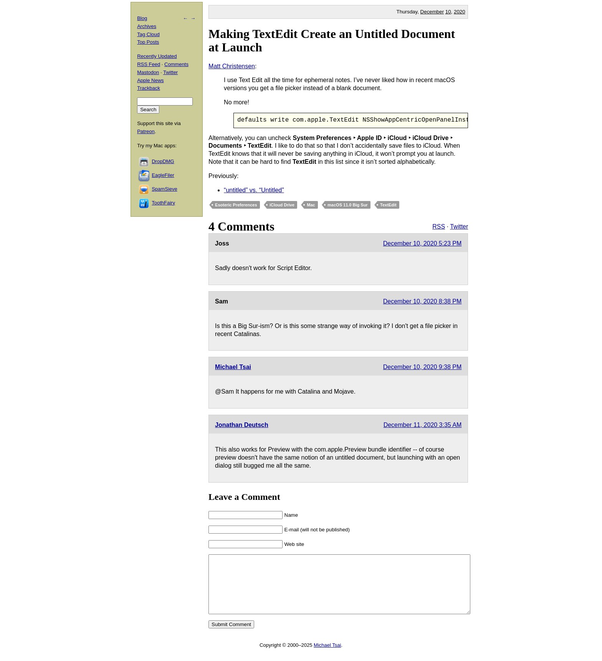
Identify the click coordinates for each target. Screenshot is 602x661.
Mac (311, 205)
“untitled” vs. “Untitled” (254, 190)
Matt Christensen (231, 66)
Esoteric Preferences (236, 205)
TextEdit (388, 205)
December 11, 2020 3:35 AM (423, 425)
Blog (142, 18)
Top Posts (148, 42)
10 (448, 12)
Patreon (146, 131)
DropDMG (163, 161)
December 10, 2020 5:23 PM (422, 243)
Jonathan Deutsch (241, 425)
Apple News (150, 80)
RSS (438, 226)
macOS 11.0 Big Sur (347, 205)
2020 (459, 12)
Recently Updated (157, 56)
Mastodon (148, 72)
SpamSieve (164, 189)
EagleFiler (163, 175)
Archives (146, 26)
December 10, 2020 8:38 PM (422, 301)
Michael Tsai (233, 367)
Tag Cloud (148, 34)
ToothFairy (163, 203)
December (432, 12)
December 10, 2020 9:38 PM (422, 367)
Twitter (459, 226)
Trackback (148, 88)
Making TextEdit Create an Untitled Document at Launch (331, 40)
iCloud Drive (282, 205)
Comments (176, 64)
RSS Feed (148, 64)
